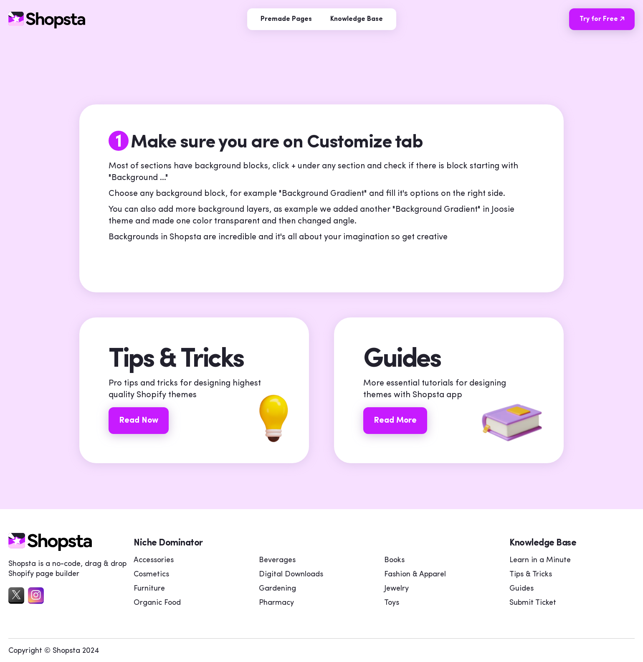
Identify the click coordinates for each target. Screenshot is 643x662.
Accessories (154, 560)
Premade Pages (286, 19)
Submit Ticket (532, 603)
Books (394, 560)
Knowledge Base (356, 19)
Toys (391, 603)
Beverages (277, 560)
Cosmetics (151, 574)
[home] (50, 548)
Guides (521, 589)
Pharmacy (276, 603)
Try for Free (605, 19)
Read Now (138, 420)
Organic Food (157, 603)
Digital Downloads (291, 574)
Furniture (149, 589)
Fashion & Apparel (415, 574)
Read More (395, 420)
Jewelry (396, 589)
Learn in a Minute (540, 560)
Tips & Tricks (530, 574)
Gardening (277, 589)
